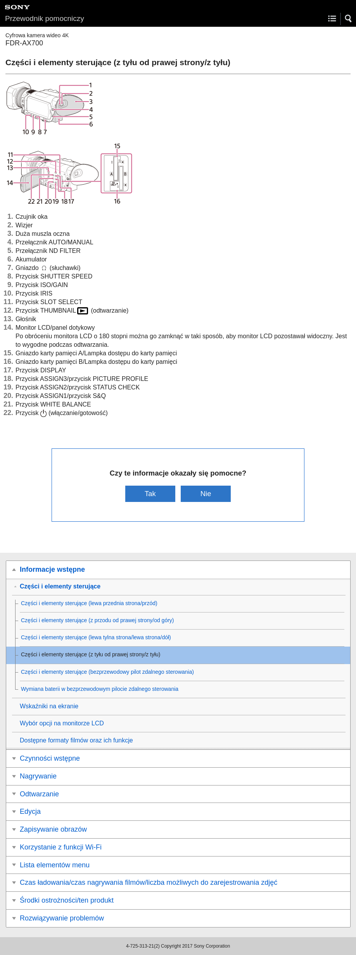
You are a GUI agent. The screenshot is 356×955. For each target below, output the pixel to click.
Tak (150, 494)
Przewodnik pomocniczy (44, 18)
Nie (205, 494)
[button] (348, 18)
